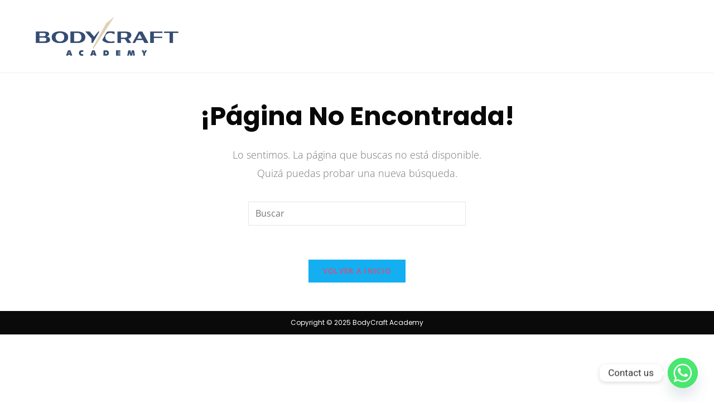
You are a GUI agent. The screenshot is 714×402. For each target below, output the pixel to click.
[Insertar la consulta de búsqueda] (357, 214)
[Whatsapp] (683, 373)
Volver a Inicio (357, 271)
